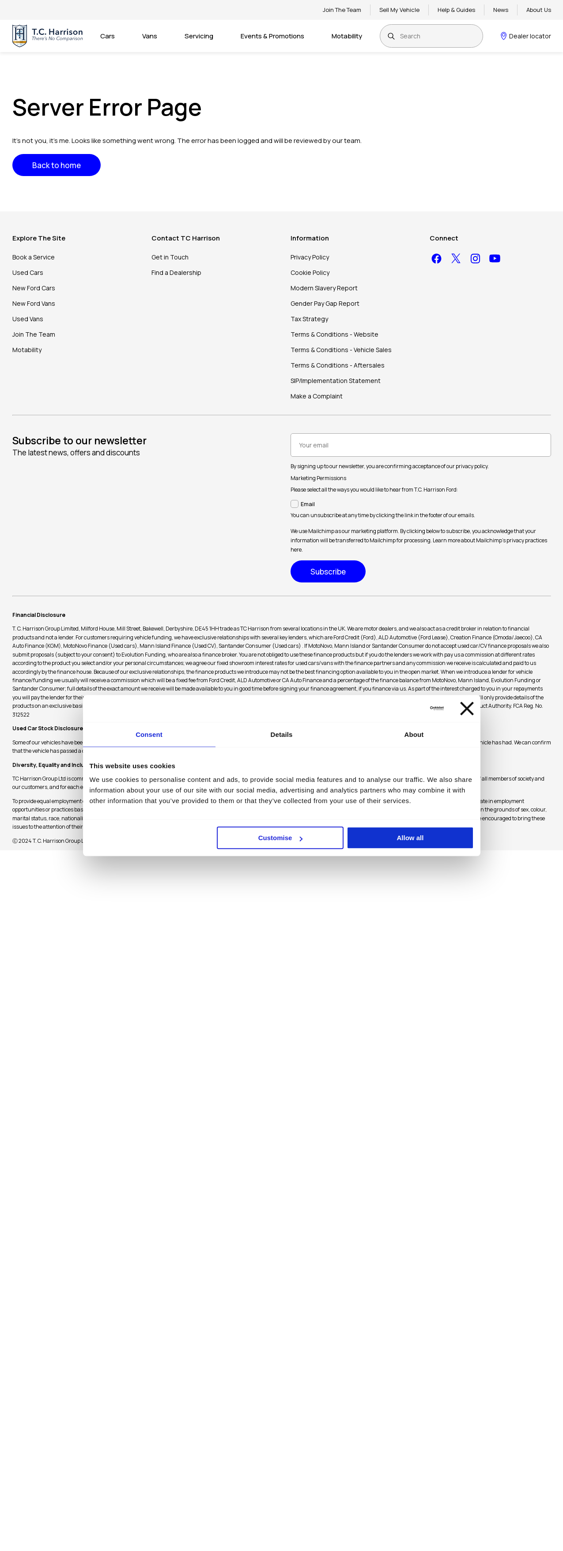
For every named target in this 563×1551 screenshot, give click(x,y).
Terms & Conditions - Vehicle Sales (341, 350)
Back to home (56, 165)
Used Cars (27, 272)
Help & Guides (456, 10)
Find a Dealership (176, 272)
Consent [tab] (149, 734)
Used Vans (27, 319)
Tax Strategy (309, 319)
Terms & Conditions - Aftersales (338, 365)
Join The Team (342, 10)
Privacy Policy (310, 257)
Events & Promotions (272, 36)
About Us (538, 10)
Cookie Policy (310, 272)
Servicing (199, 36)
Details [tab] (282, 734)
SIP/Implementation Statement (336, 380)
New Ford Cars (33, 288)
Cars (107, 36)
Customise (280, 837)
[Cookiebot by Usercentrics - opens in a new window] (405, 708)
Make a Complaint (317, 396)
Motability (347, 36)
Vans (149, 36)
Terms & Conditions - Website (334, 334)
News (500, 10)
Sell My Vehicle (399, 10)
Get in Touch (170, 257)
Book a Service (33, 257)
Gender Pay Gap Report (325, 303)
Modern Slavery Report (324, 288)
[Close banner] (467, 708)
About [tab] (414, 734)
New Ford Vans (33, 303)
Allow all (410, 837)
